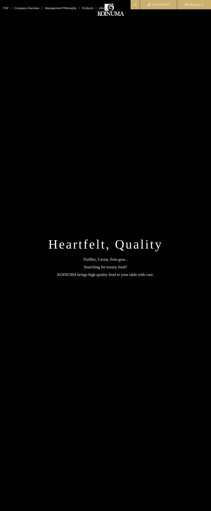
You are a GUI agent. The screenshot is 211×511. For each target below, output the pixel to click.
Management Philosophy (60, 8)
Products (87, 8)
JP (135, 4)
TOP (6, 8)
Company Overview (26, 8)
